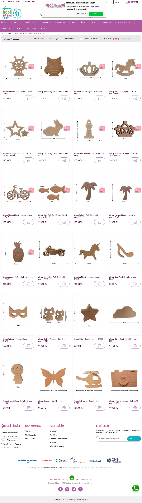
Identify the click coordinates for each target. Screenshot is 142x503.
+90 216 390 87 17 (58, 479)
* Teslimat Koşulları (9, 437)
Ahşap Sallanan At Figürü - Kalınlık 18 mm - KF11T (124, 93)
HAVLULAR (106, 23)
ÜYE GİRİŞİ (98, 2)
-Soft (56, 499)
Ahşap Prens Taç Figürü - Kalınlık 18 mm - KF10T (88, 93)
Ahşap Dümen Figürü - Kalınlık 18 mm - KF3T (17, 93)
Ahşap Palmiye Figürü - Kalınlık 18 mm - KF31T (122, 216)
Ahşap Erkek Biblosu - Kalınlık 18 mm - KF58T (17, 402)
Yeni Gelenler (38, 39)
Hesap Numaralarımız (11, 2)
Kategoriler (45, 2)
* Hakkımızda (30, 435)
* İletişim (28, 431)
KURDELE (16, 23)
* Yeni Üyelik (54, 435)
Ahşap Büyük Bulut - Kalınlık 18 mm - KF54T (123, 340)
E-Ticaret (62, 499)
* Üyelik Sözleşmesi (9, 433)
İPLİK (3, 23)
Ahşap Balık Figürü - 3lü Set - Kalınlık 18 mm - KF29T (52, 216)
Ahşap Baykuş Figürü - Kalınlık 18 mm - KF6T (53, 93)
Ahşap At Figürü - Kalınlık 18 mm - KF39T (87, 278)
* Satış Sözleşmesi (9, 440)
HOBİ (19, 29)
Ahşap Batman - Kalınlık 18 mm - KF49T (16, 340)
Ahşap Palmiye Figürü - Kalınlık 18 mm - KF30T (87, 216)
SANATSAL (6, 29)
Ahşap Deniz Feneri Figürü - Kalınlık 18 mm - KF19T (89, 154)
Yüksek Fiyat (69, 39)
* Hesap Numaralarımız (58, 439)
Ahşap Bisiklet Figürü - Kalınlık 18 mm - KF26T (17, 216)
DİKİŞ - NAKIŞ (31, 23)
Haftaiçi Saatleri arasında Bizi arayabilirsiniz (71, 483)
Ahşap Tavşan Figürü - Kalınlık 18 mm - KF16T (53, 154)
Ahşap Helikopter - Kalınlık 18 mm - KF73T (87, 402)
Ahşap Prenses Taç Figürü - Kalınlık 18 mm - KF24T (123, 154)
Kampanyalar (61, 2)
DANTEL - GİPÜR (78, 23)
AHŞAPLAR (60, 23)
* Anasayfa (53, 431)
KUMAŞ (46, 23)
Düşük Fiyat (54, 39)
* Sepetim (52, 443)
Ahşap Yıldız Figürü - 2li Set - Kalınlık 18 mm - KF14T (17, 154)
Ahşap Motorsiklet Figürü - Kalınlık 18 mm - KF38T (52, 278)
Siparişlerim (30, 2)
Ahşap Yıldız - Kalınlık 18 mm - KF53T (88, 339)
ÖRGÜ (93, 23)
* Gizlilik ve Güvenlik (9, 448)
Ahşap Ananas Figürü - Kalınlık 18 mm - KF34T (18, 278)
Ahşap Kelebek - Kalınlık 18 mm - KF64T (51, 402)
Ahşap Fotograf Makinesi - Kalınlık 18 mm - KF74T (123, 402)
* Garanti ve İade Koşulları (11, 444)
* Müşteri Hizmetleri (56, 446)
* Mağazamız (30, 439)
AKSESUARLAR (123, 23)
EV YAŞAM (31, 29)
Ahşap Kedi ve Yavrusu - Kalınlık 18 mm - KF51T (52, 340)
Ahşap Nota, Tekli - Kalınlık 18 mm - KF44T (123, 278)
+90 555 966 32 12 (80, 479)
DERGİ (44, 29)
